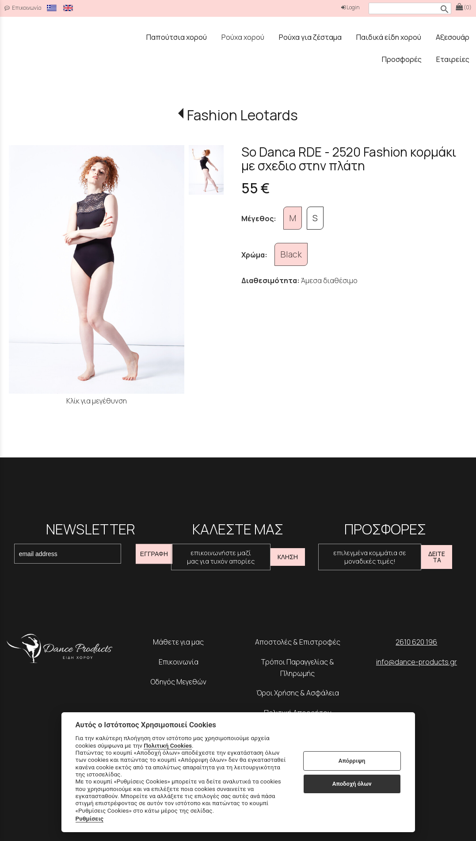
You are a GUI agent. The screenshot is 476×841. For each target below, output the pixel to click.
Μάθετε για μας (178, 642)
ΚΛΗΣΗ (288, 557)
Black (291, 254)
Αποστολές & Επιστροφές (297, 642)
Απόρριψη (352, 760)
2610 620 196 (416, 642)
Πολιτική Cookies (168, 745)
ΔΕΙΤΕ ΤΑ (436, 556)
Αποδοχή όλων (352, 783)
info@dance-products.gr (416, 662)
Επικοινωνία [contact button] (23, 8)
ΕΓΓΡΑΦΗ (154, 553)
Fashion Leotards (242, 115)
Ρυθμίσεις (90, 818)
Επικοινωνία (178, 662)
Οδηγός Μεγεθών (178, 682)
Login (350, 7)
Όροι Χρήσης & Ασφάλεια (297, 693)
